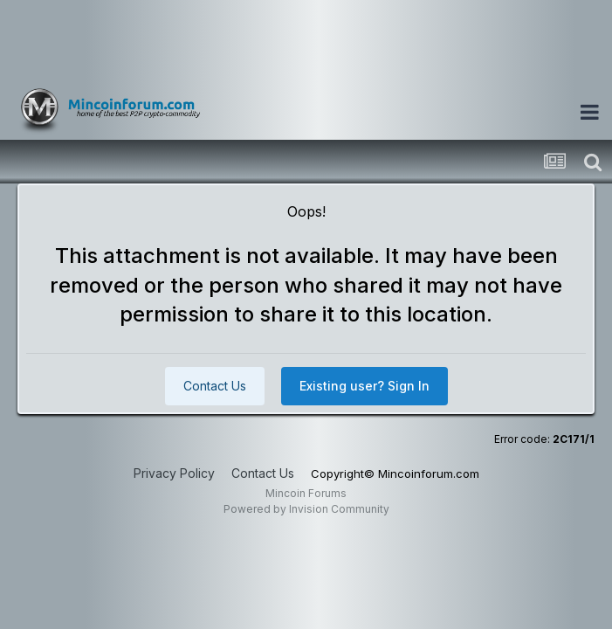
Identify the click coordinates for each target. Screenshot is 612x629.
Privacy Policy (174, 473)
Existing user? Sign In (364, 385)
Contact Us (214, 385)
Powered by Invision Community (306, 508)
